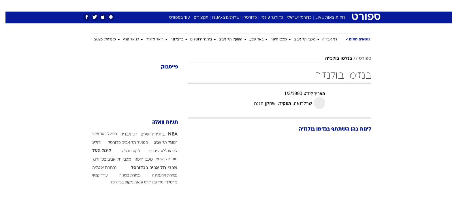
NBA (167, 134)
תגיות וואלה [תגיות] (160, 122)
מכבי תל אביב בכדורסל (148, 168)
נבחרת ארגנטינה (159, 175)
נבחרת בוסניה (124, 175)
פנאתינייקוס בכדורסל (121, 182)
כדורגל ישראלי (293, 18)
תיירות (203, 5)
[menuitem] (324, 6)
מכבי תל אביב (299, 39)
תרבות (290, 5)
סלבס (271, 5)
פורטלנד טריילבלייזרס (155, 182)
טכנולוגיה (181, 5)
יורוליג (92, 143)
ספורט (308, 5)
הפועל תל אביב (225, 39)
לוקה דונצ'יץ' (125, 151)
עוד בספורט (174, 18)
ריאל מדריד (149, 39)
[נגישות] (8, 6)
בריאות (222, 5)
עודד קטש (94, 175)
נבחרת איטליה (99, 168)
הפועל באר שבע (99, 134)
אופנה (160, 5)
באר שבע (251, 39)
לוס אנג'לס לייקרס (158, 151)
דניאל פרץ (125, 39)
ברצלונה (171, 39)
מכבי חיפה (273, 39)
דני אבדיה (324, 39)
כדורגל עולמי (266, 18)
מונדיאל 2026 (99, 39)
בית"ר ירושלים (195, 39)
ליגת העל (96, 151)
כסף (255, 5)
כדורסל (245, 18)
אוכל (240, 5)
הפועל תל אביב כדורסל (123, 143)
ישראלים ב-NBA (221, 18)
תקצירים (195, 18)
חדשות (328, 5)
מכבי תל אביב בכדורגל (106, 159)
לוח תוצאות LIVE (325, 18)
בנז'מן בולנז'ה (333, 58)
